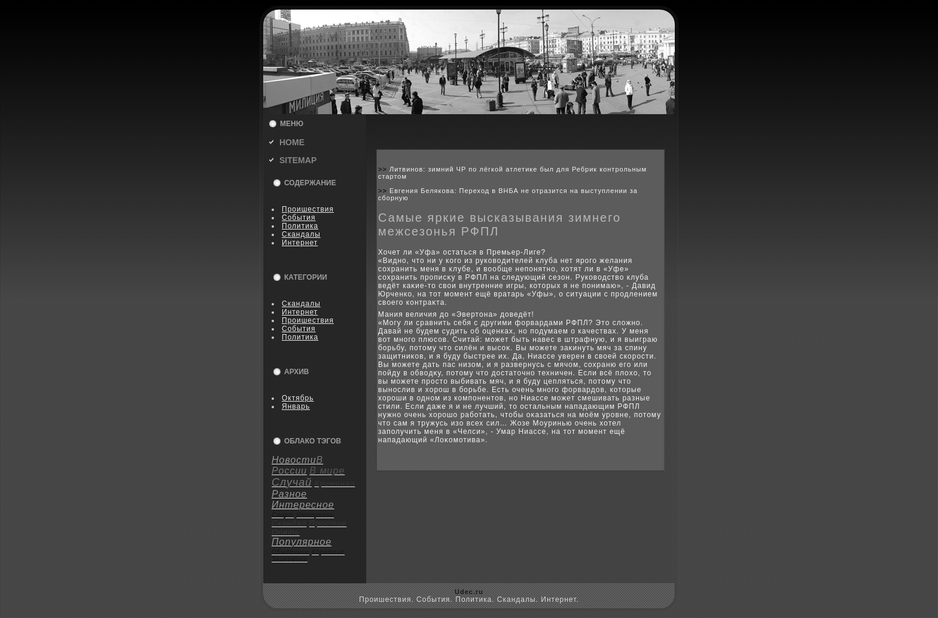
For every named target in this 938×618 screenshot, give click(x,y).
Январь (296, 406)
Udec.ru (469, 591)
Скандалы (301, 234)
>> (383, 169)
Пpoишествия (308, 209)
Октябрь (298, 398)
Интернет (300, 242)
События (299, 217)
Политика (300, 226)
